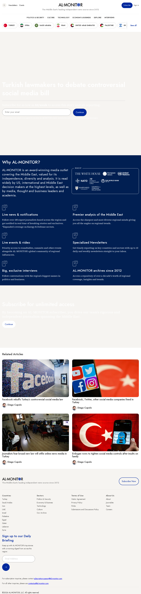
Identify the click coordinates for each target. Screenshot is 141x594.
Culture (50, 17)
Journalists (109, 502)
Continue (9, 324)
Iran (3, 506)
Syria (4, 530)
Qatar (4, 523)
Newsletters (13, 5)
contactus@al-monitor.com (38, 583)
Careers (109, 509)
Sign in (136, 5)
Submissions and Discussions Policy (85, 509)
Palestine (5, 516)
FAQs (73, 506)
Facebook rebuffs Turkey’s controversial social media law (32, 399)
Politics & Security (35, 17)
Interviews (109, 17)
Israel (4, 512)
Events (21, 5)
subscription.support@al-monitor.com (48, 578)
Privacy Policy (76, 502)
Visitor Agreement (78, 499)
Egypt (4, 519)
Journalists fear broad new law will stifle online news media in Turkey (34, 455)
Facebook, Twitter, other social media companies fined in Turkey (102, 401)
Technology (63, 17)
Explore (97, 17)
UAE (4, 509)
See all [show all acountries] (133, 25)
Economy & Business (82, 17)
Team (108, 506)
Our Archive (41, 512)
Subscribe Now (129, 481)
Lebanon (5, 526)
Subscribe (127, 5)
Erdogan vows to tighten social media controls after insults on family (105, 455)
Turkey (4, 499)
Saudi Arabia (7, 502)
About (108, 499)
